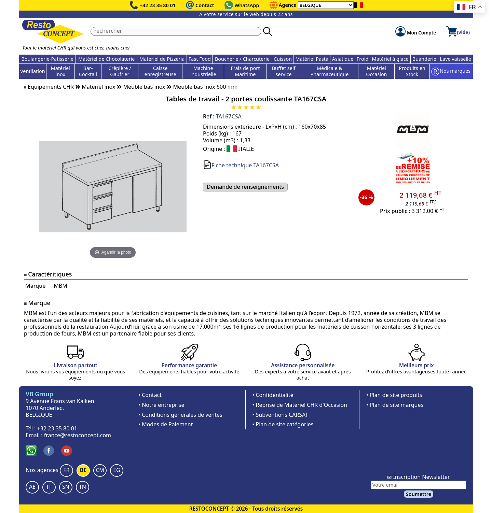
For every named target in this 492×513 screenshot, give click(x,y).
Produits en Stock (412, 71)
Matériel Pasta (312, 59)
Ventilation (32, 71)
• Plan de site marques (394, 405)
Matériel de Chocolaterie (106, 59)
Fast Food (200, 59)
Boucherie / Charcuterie (242, 59)
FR (66, 470)
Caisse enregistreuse (160, 71)
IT (48, 486)
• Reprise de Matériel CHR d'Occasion (299, 405)
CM (100, 470)
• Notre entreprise (161, 405)
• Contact (150, 395)
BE (83, 470)
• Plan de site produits (394, 395)
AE (32, 486)
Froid (362, 59)
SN (65, 486)
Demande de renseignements (245, 186)
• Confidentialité (272, 395)
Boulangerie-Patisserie (47, 59)
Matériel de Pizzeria (161, 59)
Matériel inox (60, 71)
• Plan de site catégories (282, 424)
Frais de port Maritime (245, 71)
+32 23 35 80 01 (158, 5)
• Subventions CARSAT (280, 414)
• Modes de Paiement (165, 424)
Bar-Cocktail (88, 71)
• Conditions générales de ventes (180, 414)
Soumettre (418, 494)
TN (82, 486)
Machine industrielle (203, 71)
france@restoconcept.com (77, 435)
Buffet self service (284, 71)
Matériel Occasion (376, 71)
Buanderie (424, 59)
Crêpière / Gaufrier (119, 71)
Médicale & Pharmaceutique (330, 71)
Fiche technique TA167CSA (245, 165)
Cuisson (283, 59)
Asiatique (343, 59)
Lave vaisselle (455, 59)
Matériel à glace (390, 59)
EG (116, 470)
